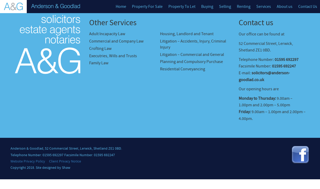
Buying (207, 6)
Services (263, 6)
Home (121, 6)
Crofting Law (100, 48)
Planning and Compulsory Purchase (191, 61)
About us (284, 6)
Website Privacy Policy (27, 161)
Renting (243, 6)
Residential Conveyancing (182, 69)
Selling (225, 6)
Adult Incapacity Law (107, 33)
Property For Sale (147, 6)
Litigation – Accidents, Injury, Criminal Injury (193, 44)
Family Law (98, 63)
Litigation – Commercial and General (192, 54)
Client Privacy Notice (65, 161)
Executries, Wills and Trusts (113, 56)
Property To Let (181, 6)
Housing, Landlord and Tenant (187, 33)
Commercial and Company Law (116, 41)
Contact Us (307, 6)
